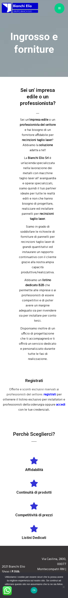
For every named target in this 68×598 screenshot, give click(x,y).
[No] (63, 587)
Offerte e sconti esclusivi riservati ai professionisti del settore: (32, 392)
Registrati (34, 380)
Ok (34, 590)
